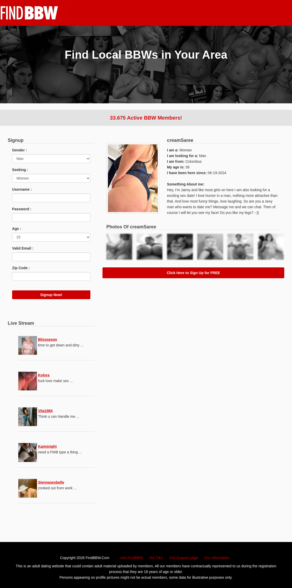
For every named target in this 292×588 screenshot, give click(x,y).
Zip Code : (21, 268)
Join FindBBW (131, 558)
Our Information (216, 558)
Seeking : (20, 170)
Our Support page (183, 558)
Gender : (19, 150)
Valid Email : (22, 248)
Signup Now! (51, 295)
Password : (21, 209)
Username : (22, 189)
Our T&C (156, 558)
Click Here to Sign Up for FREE (193, 273)
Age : (16, 229)
